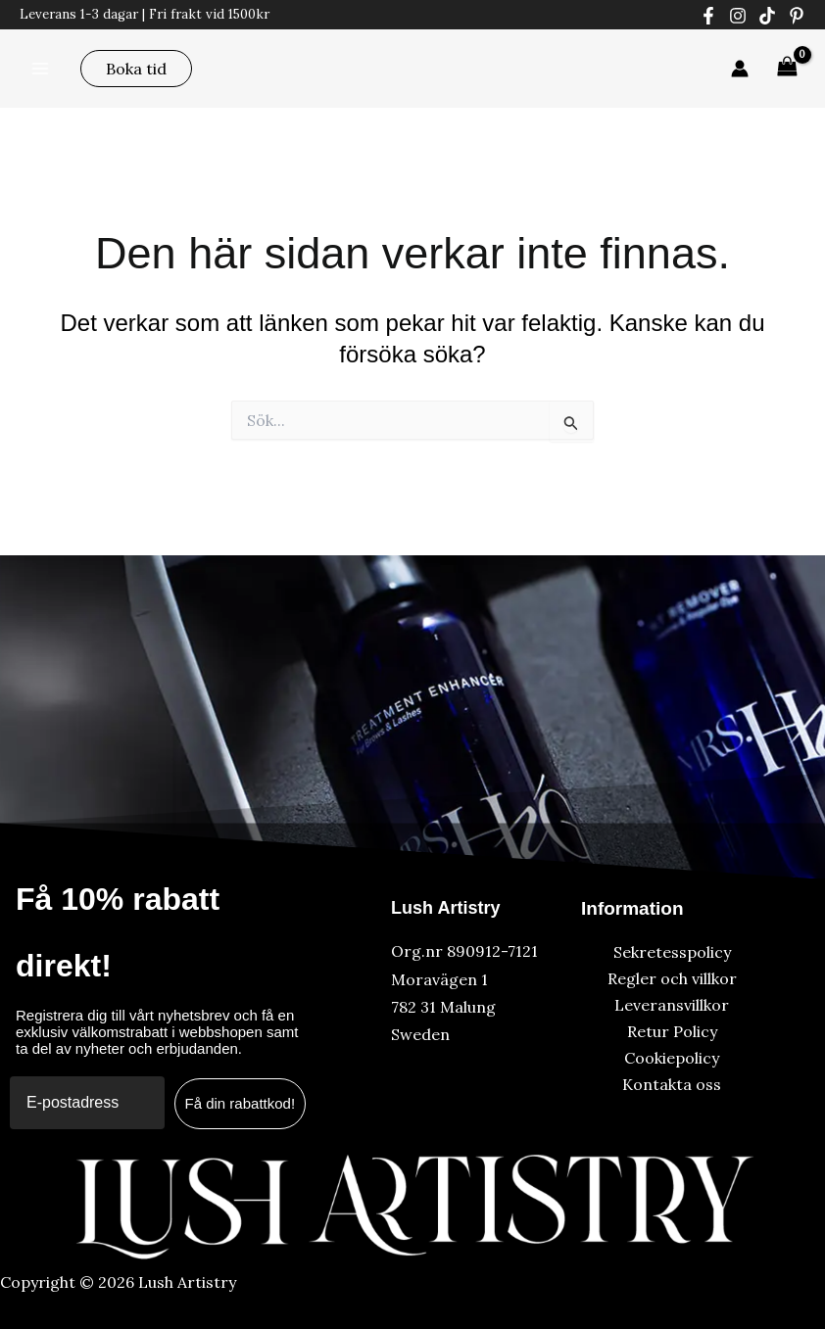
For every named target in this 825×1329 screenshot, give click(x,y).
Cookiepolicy (671, 1058)
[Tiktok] (767, 15)
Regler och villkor (672, 978)
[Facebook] (708, 15)
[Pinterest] (796, 15)
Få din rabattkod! (240, 1103)
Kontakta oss (671, 1084)
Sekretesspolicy (672, 952)
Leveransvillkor (671, 1005)
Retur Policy (672, 1031)
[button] (136, 68)
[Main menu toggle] (40, 67)
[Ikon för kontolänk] (740, 68)
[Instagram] (738, 15)
